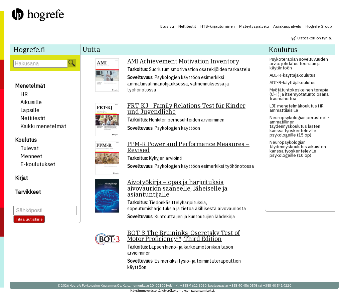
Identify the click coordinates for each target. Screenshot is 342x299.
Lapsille (29, 110)
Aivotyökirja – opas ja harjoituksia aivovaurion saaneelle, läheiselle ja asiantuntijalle (177, 188)
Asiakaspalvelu (287, 26)
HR (24, 94)
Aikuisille (31, 102)
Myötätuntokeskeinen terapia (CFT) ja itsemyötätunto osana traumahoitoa (299, 94)
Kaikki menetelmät (43, 126)
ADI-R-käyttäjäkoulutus (293, 75)
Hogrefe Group (319, 26)
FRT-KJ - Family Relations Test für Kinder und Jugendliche (186, 108)
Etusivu (167, 26)
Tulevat (29, 148)
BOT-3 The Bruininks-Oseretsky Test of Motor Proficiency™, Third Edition (183, 236)
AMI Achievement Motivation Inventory (183, 61)
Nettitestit (187, 26)
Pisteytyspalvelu (254, 26)
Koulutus (26, 139)
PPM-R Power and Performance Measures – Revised (188, 147)
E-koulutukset (37, 164)
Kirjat (21, 178)
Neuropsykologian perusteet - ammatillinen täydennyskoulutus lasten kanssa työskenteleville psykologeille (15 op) (300, 126)
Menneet (31, 156)
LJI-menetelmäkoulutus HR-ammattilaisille (297, 108)
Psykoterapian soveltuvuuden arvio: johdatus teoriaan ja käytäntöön (299, 63)
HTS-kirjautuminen (217, 26)
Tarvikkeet (28, 192)
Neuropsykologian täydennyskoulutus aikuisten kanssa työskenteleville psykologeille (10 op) (298, 148)
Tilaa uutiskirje (29, 219)
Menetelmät (30, 85)
